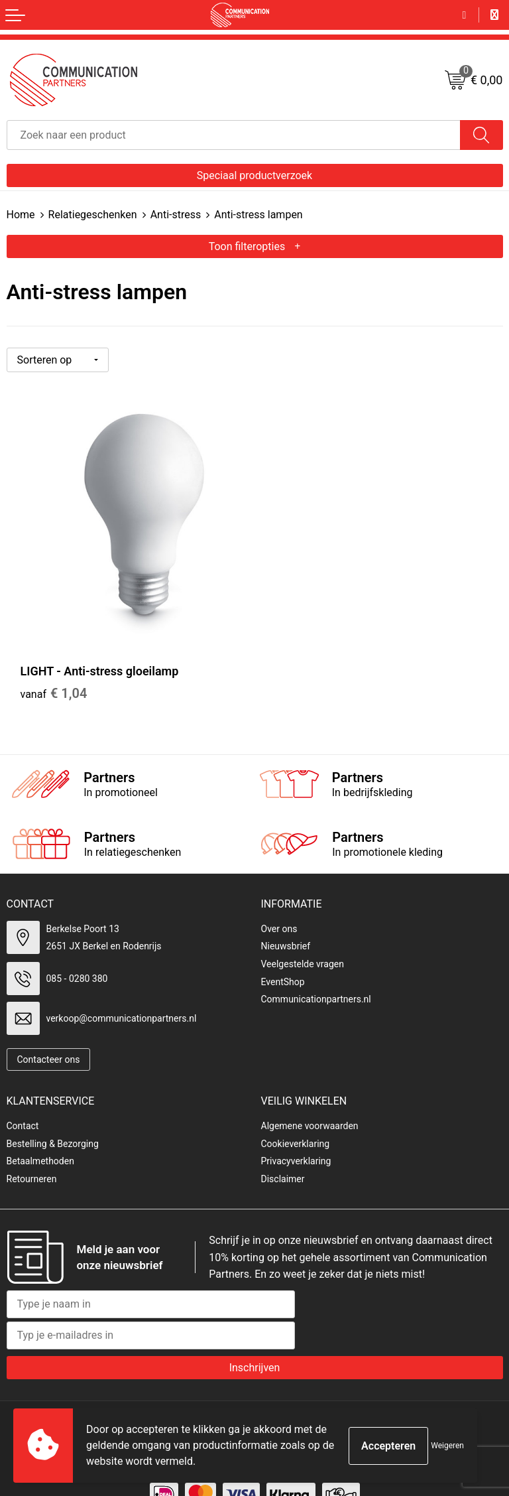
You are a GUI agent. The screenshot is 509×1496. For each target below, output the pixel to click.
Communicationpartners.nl (316, 973)
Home (21, 214)
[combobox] (234, 135)
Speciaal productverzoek (254, 175)
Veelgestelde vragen (302, 938)
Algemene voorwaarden (310, 1100)
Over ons (279, 903)
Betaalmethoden (40, 1135)
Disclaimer (283, 1153)
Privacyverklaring (296, 1135)
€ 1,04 (54, 667)
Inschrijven (254, 1341)
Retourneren (32, 1153)
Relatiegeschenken (92, 214)
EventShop (283, 956)
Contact (23, 1100)
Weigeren (447, 1445)
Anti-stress (175, 214)
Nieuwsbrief (286, 920)
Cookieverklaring (295, 1118)
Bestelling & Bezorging (53, 1118)
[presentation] (402, 1290)
